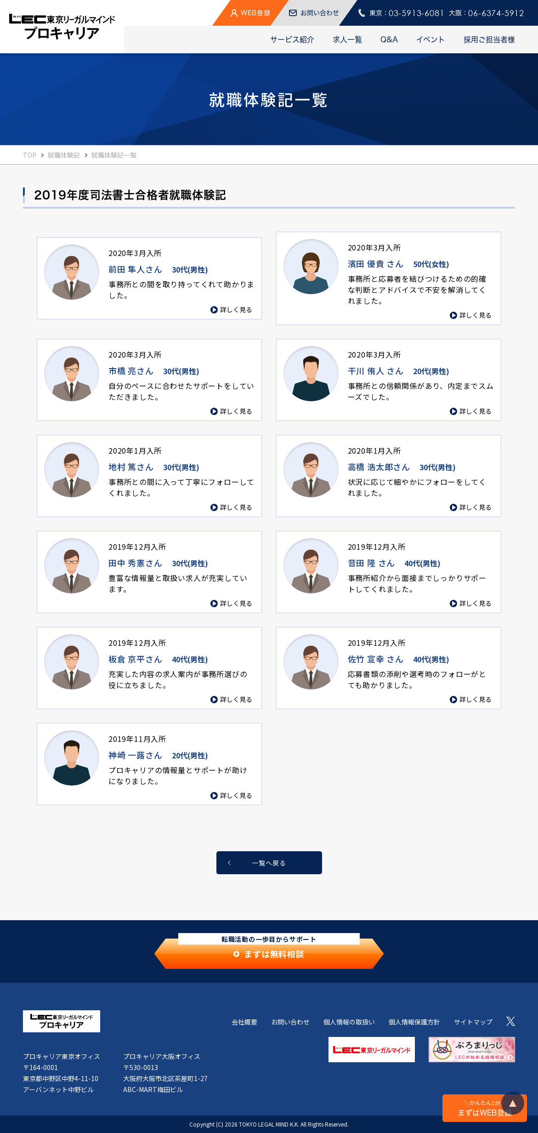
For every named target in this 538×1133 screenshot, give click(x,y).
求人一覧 (347, 39)
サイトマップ (473, 1021)
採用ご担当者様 (489, 39)
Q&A (389, 39)
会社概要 (244, 1021)
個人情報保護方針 (414, 1021)
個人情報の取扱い (349, 1021)
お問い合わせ (290, 1021)
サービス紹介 (292, 39)
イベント (430, 39)
